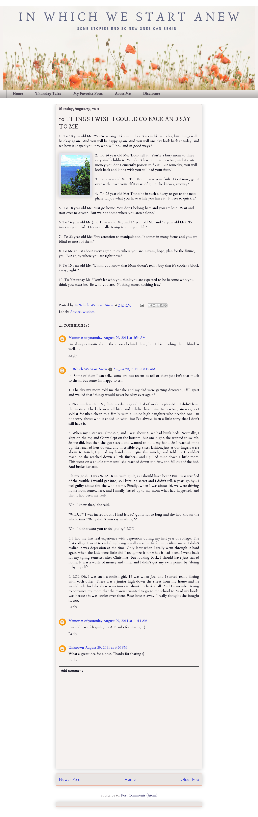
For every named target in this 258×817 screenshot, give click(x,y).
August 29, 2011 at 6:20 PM (106, 647)
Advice (75, 311)
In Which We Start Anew (94, 305)
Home (17, 93)
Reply (73, 355)
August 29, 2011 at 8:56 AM (125, 337)
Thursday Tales (48, 93)
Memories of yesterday (85, 337)
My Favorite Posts (88, 93)
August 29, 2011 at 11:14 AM (125, 621)
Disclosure (151, 93)
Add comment (72, 670)
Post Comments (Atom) (139, 795)
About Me (123, 93)
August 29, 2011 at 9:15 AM (134, 369)
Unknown (76, 647)
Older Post (189, 779)
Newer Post (69, 779)
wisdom (89, 311)
